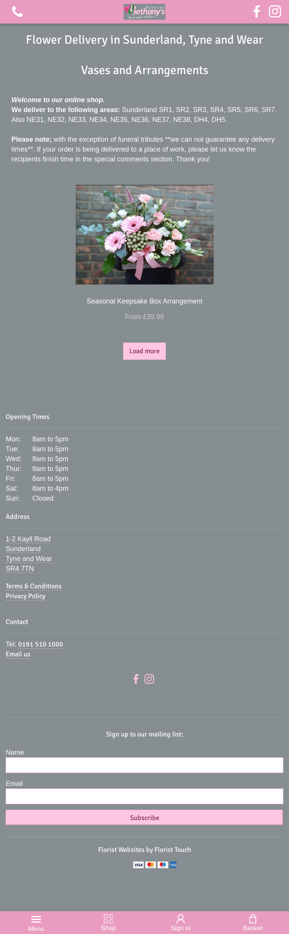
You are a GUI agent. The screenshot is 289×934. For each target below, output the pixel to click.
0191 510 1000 (40, 644)
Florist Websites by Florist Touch (144, 849)
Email (14, 783)
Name (15, 752)
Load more (144, 351)
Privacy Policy (25, 596)
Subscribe (144, 818)
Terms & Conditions (34, 586)
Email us (18, 654)
